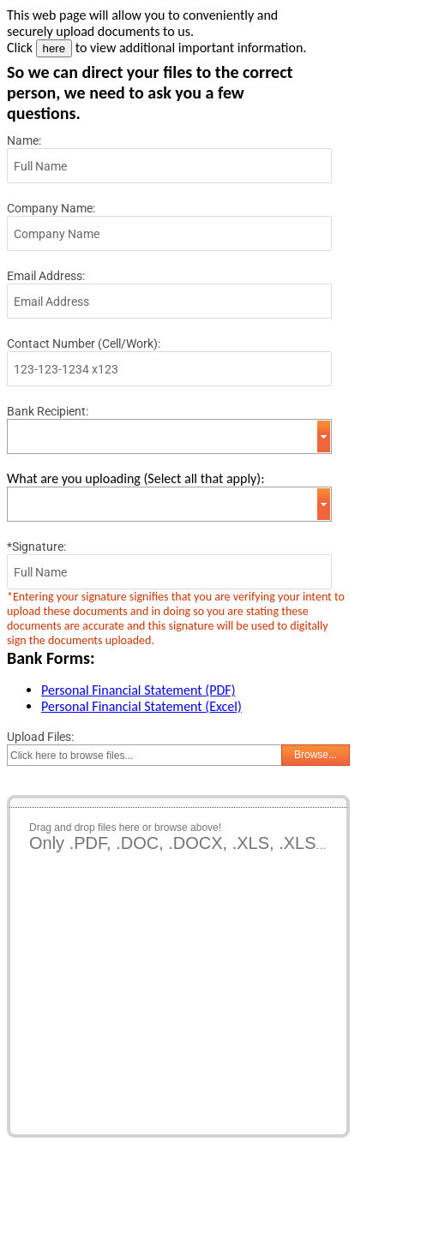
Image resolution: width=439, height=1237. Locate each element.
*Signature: (36, 546)
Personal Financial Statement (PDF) (138, 690)
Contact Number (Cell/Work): (83, 343)
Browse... (315, 755)
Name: (24, 140)
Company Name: (51, 208)
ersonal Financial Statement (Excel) (145, 706)
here (54, 48)
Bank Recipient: (47, 411)
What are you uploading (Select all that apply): (135, 478)
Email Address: (46, 276)
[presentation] (137, 1187)
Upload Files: (40, 737)
